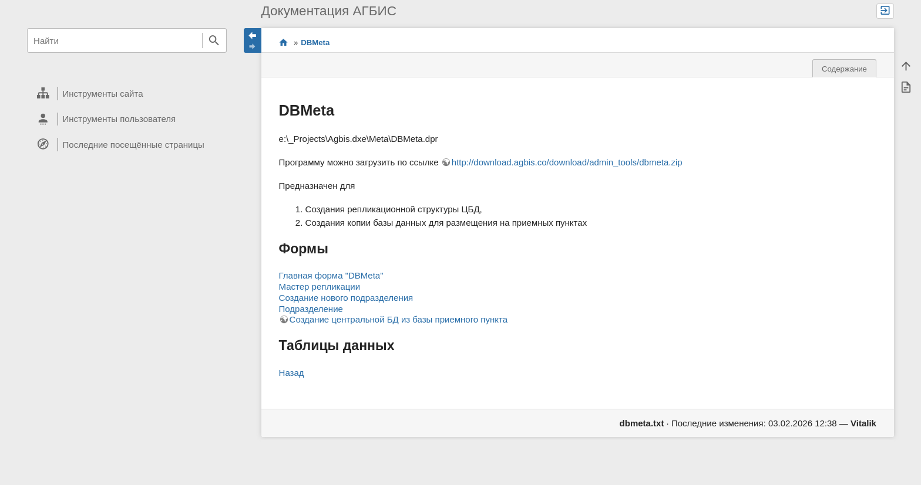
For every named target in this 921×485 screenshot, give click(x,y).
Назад (291, 373)
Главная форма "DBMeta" (331, 275)
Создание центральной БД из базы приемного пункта (398, 319)
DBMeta (315, 42)
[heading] (127, 94)
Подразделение (311, 309)
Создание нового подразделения (346, 298)
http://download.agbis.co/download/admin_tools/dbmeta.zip (567, 162)
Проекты (283, 43)
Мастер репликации (320, 286)
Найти (214, 40)
